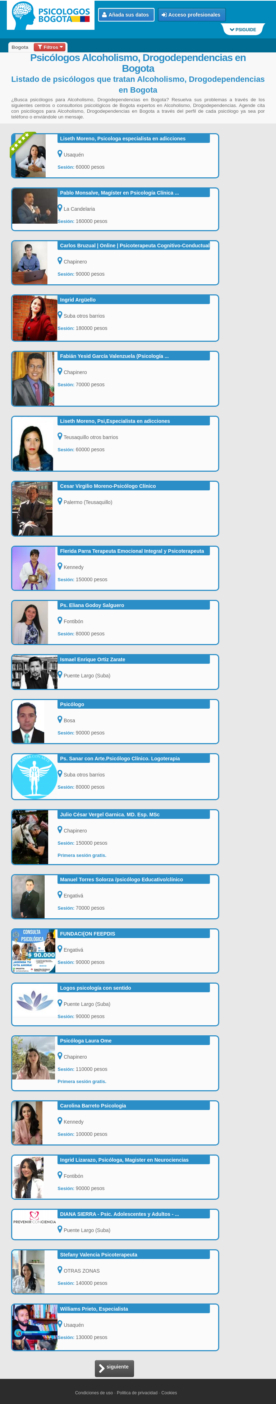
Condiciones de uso (94, 1392)
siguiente (113, 1369)
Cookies (169, 1392)
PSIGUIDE (243, 29)
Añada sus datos (125, 15)
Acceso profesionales (191, 15)
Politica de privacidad (137, 1392)
